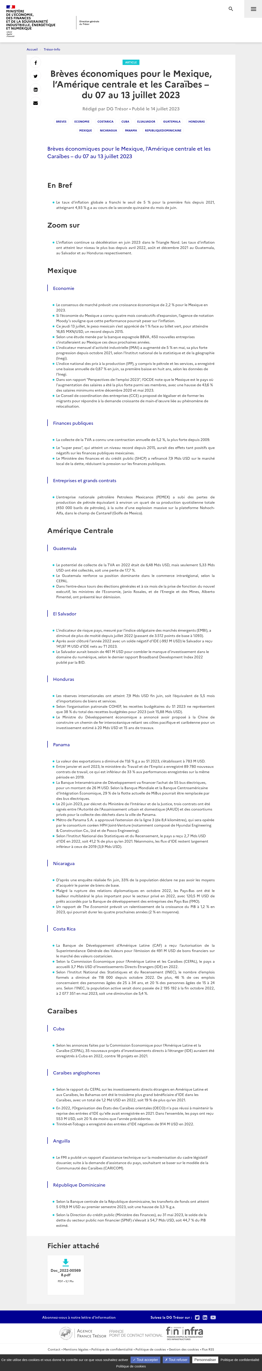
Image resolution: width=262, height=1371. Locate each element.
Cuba (125, 121)
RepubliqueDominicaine (163, 130)
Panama (131, 130)
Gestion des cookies (184, 1349)
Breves (61, 121)
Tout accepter (145, 1360)
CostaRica (105, 121)
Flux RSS (208, 1349)
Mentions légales (75, 1349)
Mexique (85, 130)
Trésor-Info (52, 49)
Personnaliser (205, 1360)
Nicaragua (108, 130)
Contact (54, 1349)
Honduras (197, 121)
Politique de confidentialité (112, 1349)
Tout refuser (176, 1360)
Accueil (32, 49)
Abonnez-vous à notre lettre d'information (79, 1317)
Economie (81, 121)
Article (131, 62)
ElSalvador (146, 121)
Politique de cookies (150, 1349)
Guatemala (172, 121)
